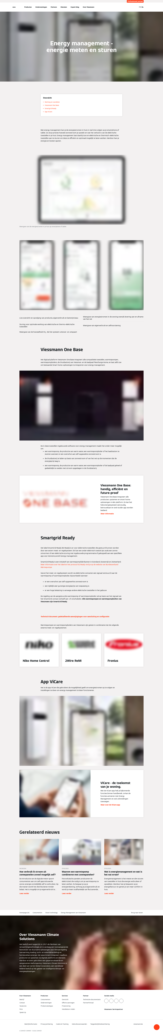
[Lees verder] (39, 867)
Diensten (64, 7)
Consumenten (37, 913)
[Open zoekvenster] (135, 7)
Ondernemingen (41, 7)
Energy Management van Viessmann (73, 913)
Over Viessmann (88, 7)
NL (143, 7)
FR (140, 7)
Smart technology (51, 913)
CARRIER (39, 1031)
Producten (28, 7)
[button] (157, 1027)
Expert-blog (75, 7)
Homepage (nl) (24, 913)
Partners (54, 7)
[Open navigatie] (14, 7)
